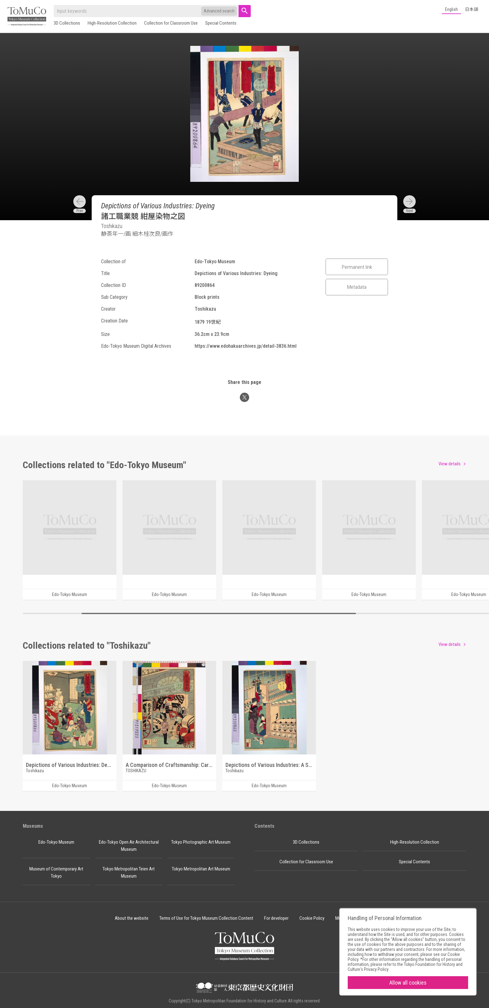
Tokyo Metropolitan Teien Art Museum (129, 872)
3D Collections (67, 23)
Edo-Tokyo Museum (56, 842)
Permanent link (357, 267)
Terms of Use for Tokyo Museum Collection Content (206, 918)
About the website (131, 918)
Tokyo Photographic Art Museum (200, 842)
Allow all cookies (408, 982)
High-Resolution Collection (112, 23)
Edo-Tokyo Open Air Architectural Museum (129, 845)
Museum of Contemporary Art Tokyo (56, 872)
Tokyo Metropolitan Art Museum (201, 869)
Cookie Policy (311, 918)
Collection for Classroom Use (171, 23)
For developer (276, 918)
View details (449, 464)
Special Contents (220, 23)
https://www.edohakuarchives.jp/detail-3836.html (246, 346)
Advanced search (219, 11)
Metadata (356, 287)
